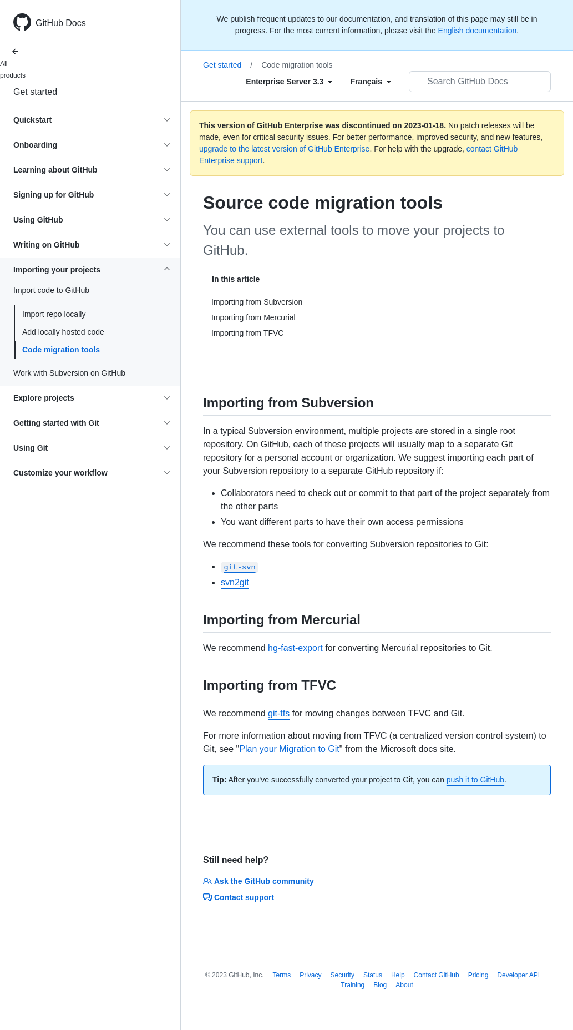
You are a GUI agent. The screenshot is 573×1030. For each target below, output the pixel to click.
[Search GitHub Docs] (480, 81)
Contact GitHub (436, 975)
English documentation (477, 30)
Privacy (310, 975)
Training (352, 985)
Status (372, 975)
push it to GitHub (475, 779)
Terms (282, 975)
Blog (380, 985)
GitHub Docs (61, 23)
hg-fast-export (295, 648)
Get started (35, 92)
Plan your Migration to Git (289, 749)
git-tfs (279, 713)
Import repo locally (53, 314)
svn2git (235, 582)
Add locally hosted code (63, 331)
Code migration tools (61, 349)
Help (398, 975)
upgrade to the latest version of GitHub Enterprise (284, 148)
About (404, 985)
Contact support (238, 897)
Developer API (518, 975)
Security (342, 975)
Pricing (478, 975)
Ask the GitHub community (258, 881)
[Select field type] (289, 81)
